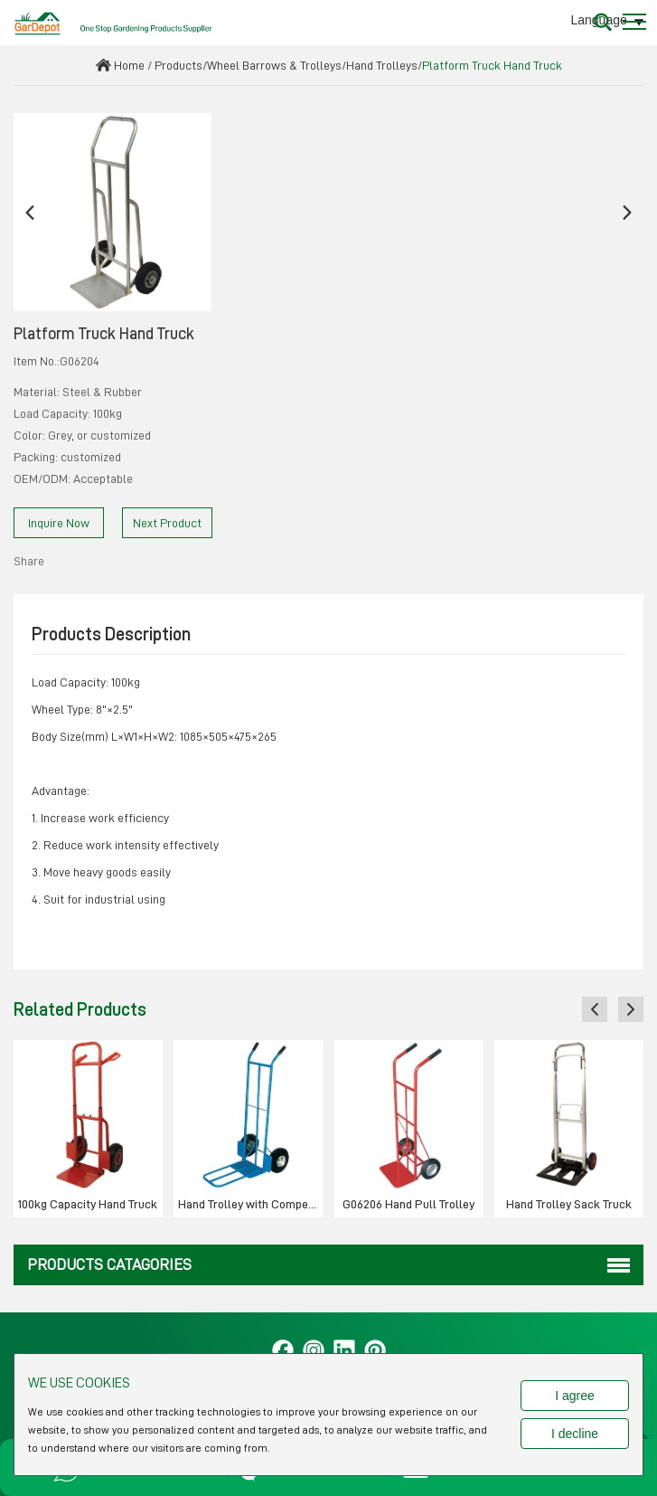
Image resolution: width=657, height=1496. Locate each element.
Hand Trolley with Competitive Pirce (251, 1204)
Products (178, 65)
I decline (574, 1433)
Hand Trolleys (382, 65)
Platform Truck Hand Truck (492, 65)
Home (129, 65)
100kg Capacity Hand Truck (87, 1204)
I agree (575, 1395)
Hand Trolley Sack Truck (569, 1204)
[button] (30, 212)
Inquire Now (58, 522)
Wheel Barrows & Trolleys (274, 65)
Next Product (167, 522)
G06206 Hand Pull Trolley (408, 1204)
